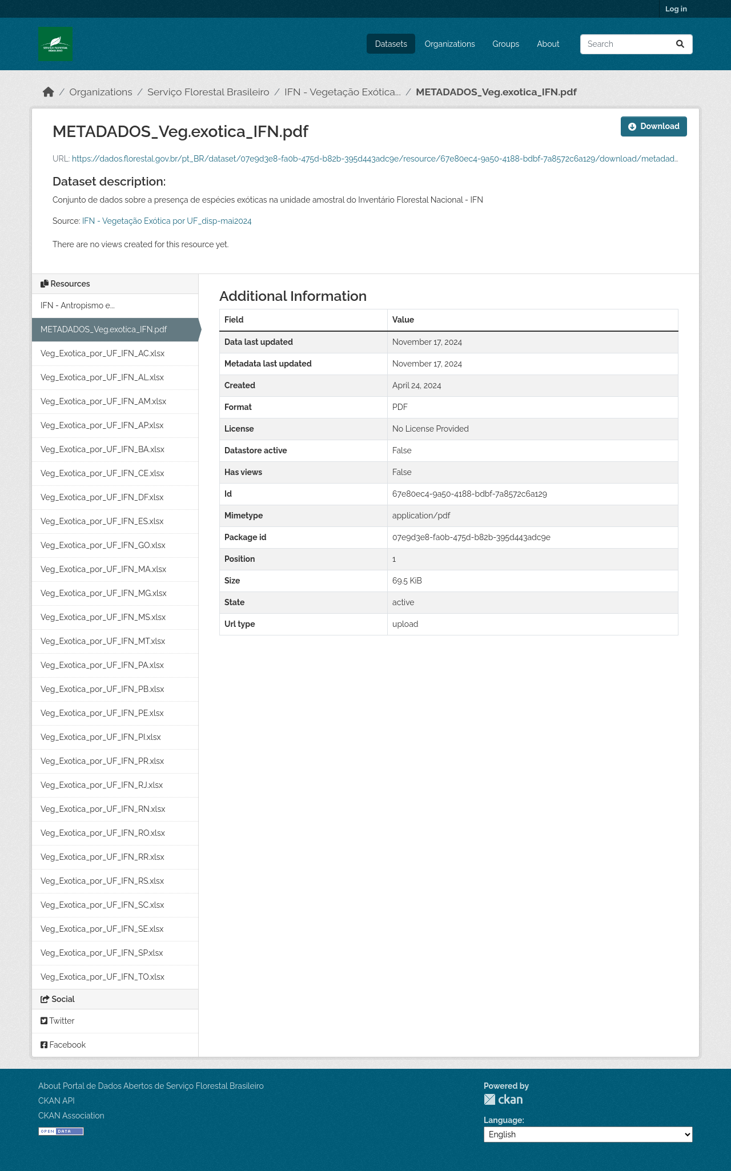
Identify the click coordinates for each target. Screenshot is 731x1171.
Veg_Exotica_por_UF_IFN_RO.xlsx (103, 833)
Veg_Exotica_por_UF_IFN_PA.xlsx (102, 665)
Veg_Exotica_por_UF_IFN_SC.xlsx (102, 905)
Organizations (450, 44)
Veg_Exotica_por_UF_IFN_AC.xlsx (102, 353)
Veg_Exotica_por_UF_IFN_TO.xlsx (102, 976)
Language (503, 1120)
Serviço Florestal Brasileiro (208, 92)
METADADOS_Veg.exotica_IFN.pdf (496, 92)
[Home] (48, 92)
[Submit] (680, 44)
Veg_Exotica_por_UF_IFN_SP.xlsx (102, 952)
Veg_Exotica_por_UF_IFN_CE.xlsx (102, 473)
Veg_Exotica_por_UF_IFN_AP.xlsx (102, 425)
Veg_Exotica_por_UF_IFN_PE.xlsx (102, 713)
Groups (506, 44)
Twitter (57, 1020)
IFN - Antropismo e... (78, 305)
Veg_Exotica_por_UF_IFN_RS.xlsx (102, 881)
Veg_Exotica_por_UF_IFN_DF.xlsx (102, 497)
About (548, 44)
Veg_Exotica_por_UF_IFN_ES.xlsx (102, 521)
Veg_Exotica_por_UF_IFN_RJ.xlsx (102, 785)
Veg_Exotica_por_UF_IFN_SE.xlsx (102, 928)
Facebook (63, 1044)
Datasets (391, 44)
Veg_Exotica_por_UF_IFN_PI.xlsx (100, 737)
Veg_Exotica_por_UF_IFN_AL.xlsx (102, 377)
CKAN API (56, 1100)
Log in (676, 9)
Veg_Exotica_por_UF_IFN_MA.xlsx (103, 569)
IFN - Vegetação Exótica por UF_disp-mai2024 (167, 221)
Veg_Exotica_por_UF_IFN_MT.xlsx (103, 641)
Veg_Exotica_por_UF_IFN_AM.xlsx (103, 401)
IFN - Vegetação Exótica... (342, 92)
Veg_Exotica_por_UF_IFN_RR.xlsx (102, 857)
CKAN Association (71, 1115)
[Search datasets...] (636, 44)
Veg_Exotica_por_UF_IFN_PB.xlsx (102, 689)
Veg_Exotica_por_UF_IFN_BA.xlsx (102, 449)
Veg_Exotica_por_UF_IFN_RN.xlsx (103, 809)
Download (654, 126)
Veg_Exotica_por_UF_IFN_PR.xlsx (102, 761)
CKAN (503, 1099)
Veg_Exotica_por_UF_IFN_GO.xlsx (103, 545)
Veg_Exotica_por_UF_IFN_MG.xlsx (104, 593)
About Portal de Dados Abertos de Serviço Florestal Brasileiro (151, 1085)
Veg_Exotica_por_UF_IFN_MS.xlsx (103, 617)
